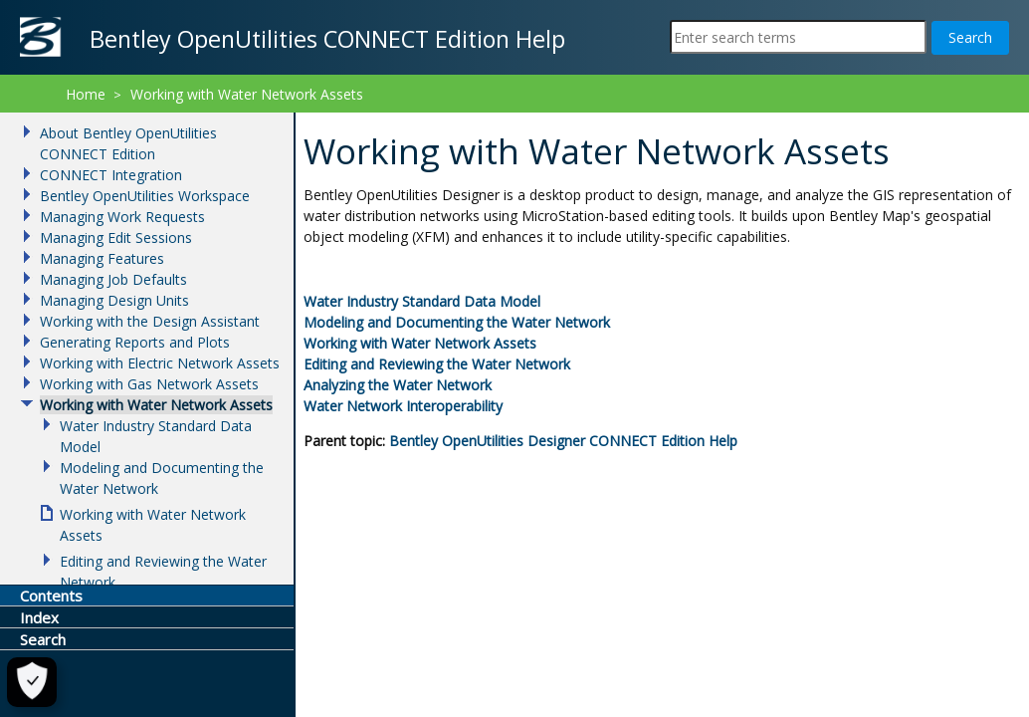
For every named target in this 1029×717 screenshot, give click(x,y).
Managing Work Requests (122, 216)
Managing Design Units (114, 300)
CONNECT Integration (111, 174)
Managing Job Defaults (113, 279)
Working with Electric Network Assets (160, 363)
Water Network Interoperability (403, 405)
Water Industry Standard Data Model (422, 301)
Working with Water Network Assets (420, 343)
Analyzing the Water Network (398, 384)
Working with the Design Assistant (150, 321)
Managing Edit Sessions (116, 237)
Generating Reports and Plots (135, 342)
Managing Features (102, 258)
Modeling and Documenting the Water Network (457, 322)
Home (85, 94)
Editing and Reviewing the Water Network (437, 364)
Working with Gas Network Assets (149, 383)
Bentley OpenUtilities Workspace (145, 195)
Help (563, 440)
